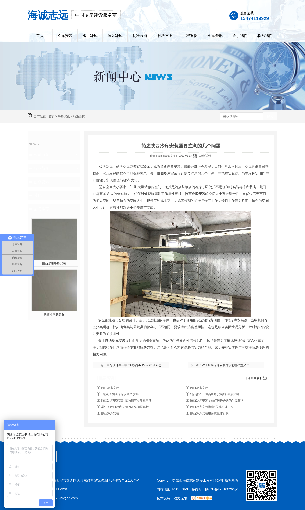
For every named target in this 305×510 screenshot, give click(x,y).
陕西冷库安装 (110, 388)
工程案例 (190, 36)
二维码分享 (205, 155)
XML (186, 489)
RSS (176, 489)
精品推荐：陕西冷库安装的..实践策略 (214, 394)
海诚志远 (48, 15)
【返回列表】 (253, 378)
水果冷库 (90, 36)
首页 (40, 36)
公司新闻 (41, 155)
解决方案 (165, 36)
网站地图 (163, 489)
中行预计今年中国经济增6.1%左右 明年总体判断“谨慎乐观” (145, 365)
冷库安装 (65, 36)
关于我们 (240, 36)
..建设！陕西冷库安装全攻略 (120, 394)
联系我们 (265, 36)
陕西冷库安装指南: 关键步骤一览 (211, 407)
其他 (38, 195)
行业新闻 (79, 116)
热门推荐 (41, 209)
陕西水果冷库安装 (54, 263)
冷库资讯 (215, 36)
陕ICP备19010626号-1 (222, 489)
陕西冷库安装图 (54, 314)
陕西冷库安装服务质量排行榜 (209, 413)
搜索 (270, 116)
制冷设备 (140, 36)
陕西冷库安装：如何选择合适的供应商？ (217, 400)
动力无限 (180, 498)
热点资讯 (41, 182)
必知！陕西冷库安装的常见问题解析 (125, 407)
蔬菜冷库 (115, 36)
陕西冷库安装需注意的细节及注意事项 (126, 400)
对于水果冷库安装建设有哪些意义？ (225, 365)
